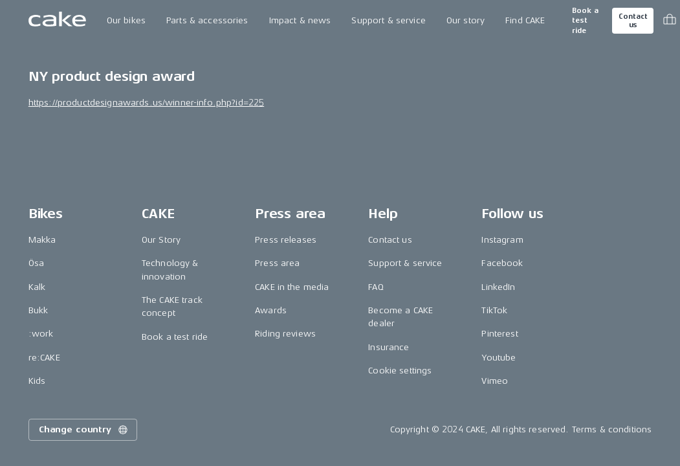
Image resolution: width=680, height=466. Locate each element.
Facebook (502, 263)
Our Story (161, 240)
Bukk (38, 310)
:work (41, 333)
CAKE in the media (292, 287)
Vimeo (494, 381)
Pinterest (499, 333)
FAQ (375, 287)
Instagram (502, 240)
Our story (465, 20)
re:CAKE (44, 357)
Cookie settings (400, 370)
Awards (271, 310)
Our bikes (126, 20)
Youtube (498, 357)
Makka (42, 240)
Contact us (633, 20)
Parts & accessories (207, 20)
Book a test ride (585, 20)
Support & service (388, 20)
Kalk (37, 287)
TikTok (494, 310)
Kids (37, 381)
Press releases (285, 240)
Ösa (36, 263)
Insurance (388, 347)
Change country (84, 429)
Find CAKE (525, 20)
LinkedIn (498, 287)
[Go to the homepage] (57, 21)
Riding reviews (285, 333)
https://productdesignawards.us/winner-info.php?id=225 (146, 102)
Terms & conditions (612, 429)
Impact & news (300, 20)
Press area (277, 263)
